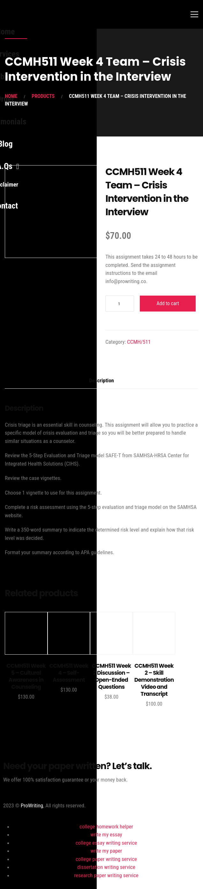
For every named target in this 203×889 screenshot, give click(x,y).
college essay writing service (106, 843)
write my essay (106, 834)
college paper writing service (106, 859)
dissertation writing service (106, 867)
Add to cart (168, 303)
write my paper (106, 851)
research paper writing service (106, 875)
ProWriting (32, 805)
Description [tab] (101, 380)
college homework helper (106, 826)
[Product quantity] (119, 304)
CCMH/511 (139, 342)
